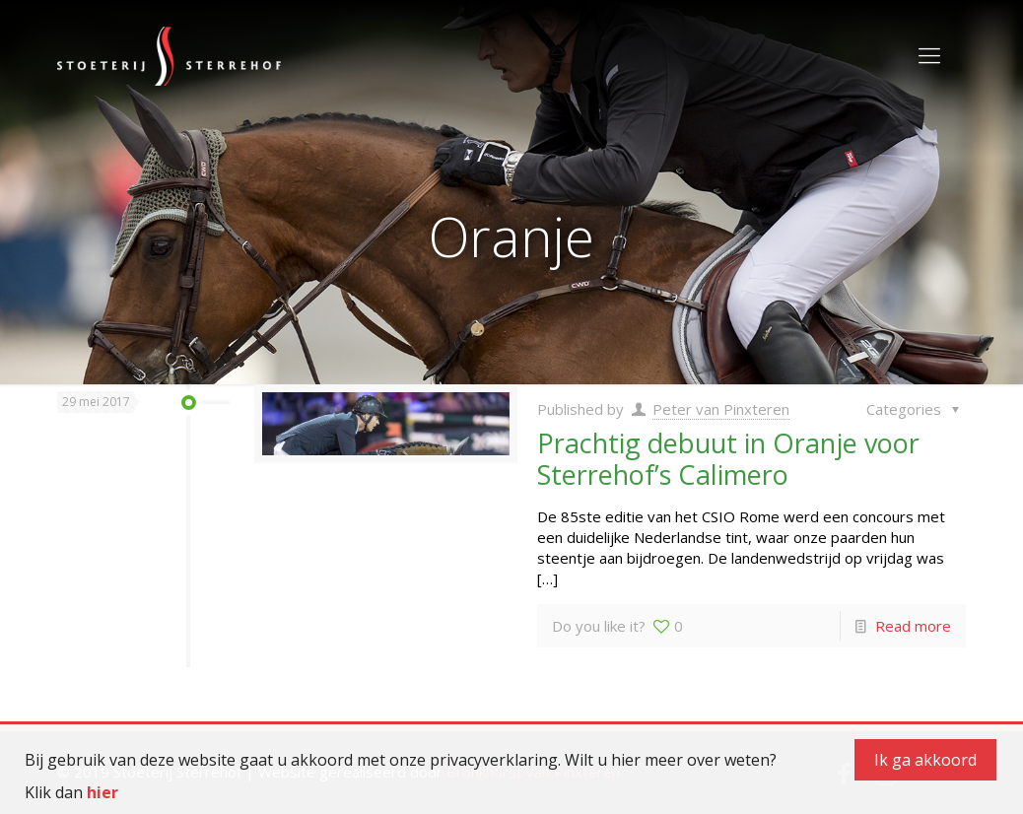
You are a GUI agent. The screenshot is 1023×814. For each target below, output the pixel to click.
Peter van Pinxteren (720, 409)
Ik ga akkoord (925, 760)
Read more (913, 626)
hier (102, 792)
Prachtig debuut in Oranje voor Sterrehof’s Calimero (728, 459)
